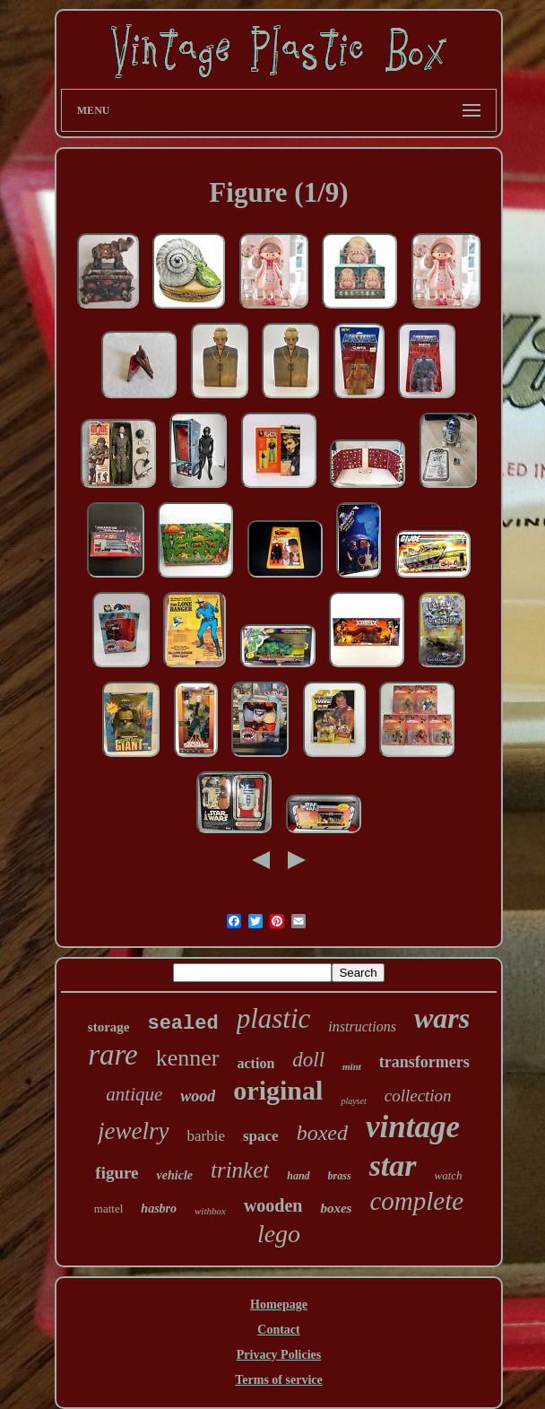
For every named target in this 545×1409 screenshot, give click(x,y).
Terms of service (278, 1380)
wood (197, 1096)
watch (449, 1175)
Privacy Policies (279, 1354)
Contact (278, 1329)
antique (134, 1094)
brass (339, 1176)
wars (442, 1018)
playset (353, 1101)
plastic (274, 1018)
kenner (188, 1058)
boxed (322, 1132)
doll (308, 1059)
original (278, 1090)
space (261, 1135)
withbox (210, 1210)
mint (351, 1066)
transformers (424, 1062)
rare (113, 1055)
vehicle (175, 1175)
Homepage (278, 1304)
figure (116, 1172)
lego (278, 1234)
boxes (335, 1208)
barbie (206, 1135)
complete (416, 1201)
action (256, 1063)
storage (109, 1027)
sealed (182, 1024)
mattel (109, 1208)
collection (418, 1095)
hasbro (159, 1208)
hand (298, 1176)
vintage (413, 1126)
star (393, 1165)
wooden (273, 1205)
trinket (240, 1170)
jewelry (133, 1131)
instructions (362, 1026)
